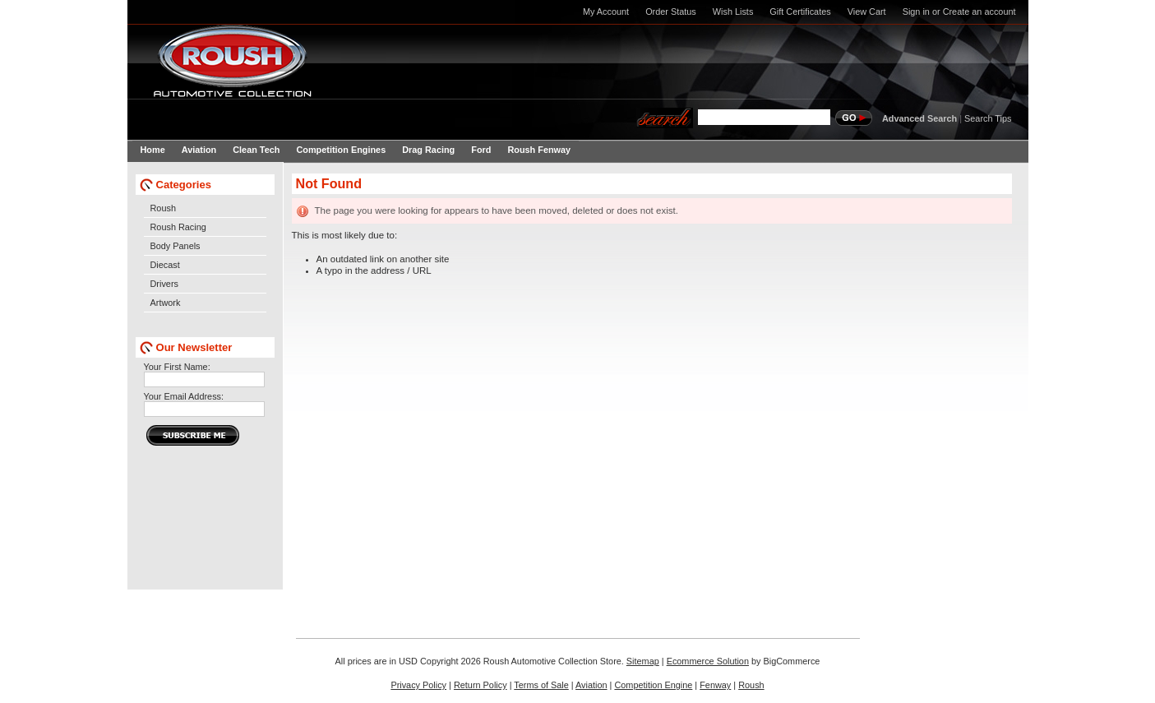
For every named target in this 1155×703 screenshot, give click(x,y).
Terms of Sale (541, 685)
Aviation (591, 685)
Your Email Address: (184, 396)
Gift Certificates (799, 11)
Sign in (916, 11)
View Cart (867, 11)
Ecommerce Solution (708, 661)
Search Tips (987, 118)
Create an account (979, 11)
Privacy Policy (418, 685)
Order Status (670, 11)
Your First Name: (177, 367)
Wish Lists (733, 11)
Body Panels (175, 246)
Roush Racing (178, 227)
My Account (606, 11)
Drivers (164, 284)
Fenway (715, 685)
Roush (163, 208)
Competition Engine (653, 685)
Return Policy (480, 685)
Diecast (165, 265)
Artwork (165, 303)
